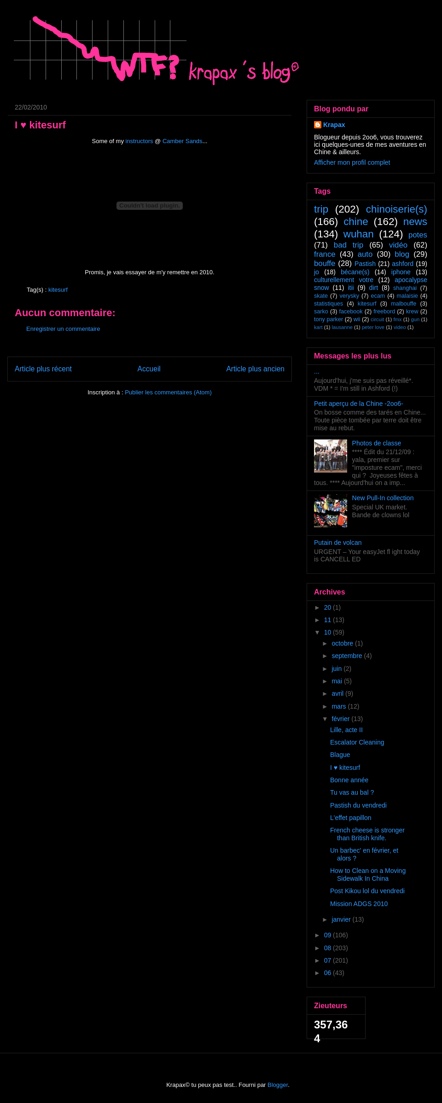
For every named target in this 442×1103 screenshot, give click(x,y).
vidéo (398, 245)
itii (351, 287)
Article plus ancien (255, 369)
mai (337, 681)
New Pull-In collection (383, 498)
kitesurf (58, 289)
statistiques (328, 303)
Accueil (149, 369)
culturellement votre (343, 279)
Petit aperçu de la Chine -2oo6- (358, 403)
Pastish (365, 263)
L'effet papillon (351, 817)
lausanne (342, 327)
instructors (139, 141)
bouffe (324, 263)
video (400, 327)
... (317, 371)
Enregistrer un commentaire (63, 328)
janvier (342, 919)
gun (415, 319)
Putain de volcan (338, 542)
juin (337, 668)
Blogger (278, 1084)
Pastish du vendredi (358, 805)
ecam (378, 296)
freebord (384, 311)
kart (318, 327)
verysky (349, 296)
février (341, 718)
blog (402, 254)
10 (328, 632)
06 (328, 972)
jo (316, 272)
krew (412, 311)
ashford (402, 263)
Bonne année (349, 780)
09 (328, 935)
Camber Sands (183, 141)
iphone (401, 272)
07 (328, 960)
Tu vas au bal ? (352, 792)
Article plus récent (43, 369)
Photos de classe (376, 443)
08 (328, 948)
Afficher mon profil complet (352, 162)
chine (355, 221)
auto (365, 254)
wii (357, 319)
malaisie (407, 296)
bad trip (348, 245)
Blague (340, 754)
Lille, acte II (346, 729)
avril (338, 693)
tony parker (328, 319)
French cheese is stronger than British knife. (367, 834)
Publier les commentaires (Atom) (168, 392)
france (325, 254)
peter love (373, 327)
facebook (350, 311)
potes (417, 235)
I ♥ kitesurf (345, 767)
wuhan (358, 234)
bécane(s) (355, 272)
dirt (373, 287)
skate (321, 296)
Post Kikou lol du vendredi (367, 891)
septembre (348, 655)
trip (321, 209)
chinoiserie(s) (396, 209)
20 (328, 607)
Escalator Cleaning (357, 742)
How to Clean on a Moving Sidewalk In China (368, 874)
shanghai (405, 288)
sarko (321, 311)
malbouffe (403, 303)
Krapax (334, 124)
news (415, 221)
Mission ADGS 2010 (359, 903)
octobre (343, 643)
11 (328, 620)
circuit (377, 319)
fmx (397, 319)
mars (340, 706)
